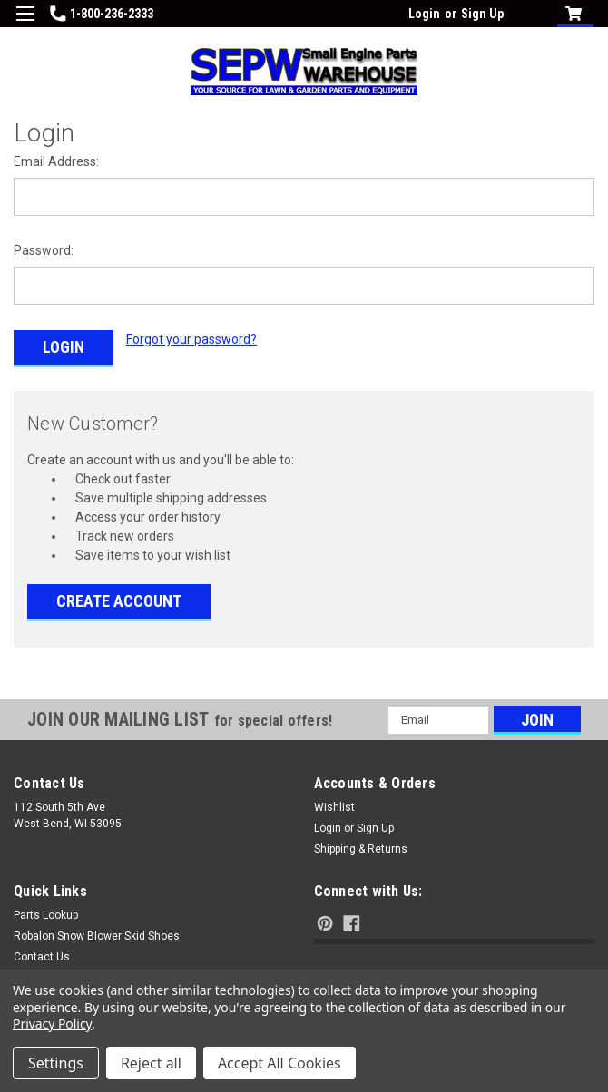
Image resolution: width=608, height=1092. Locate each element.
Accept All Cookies (279, 1063)
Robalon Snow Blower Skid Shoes (97, 931)
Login (424, 13)
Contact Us (42, 952)
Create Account (118, 596)
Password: (44, 250)
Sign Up (482, 13)
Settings (55, 1063)
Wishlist (334, 802)
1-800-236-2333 (101, 13)
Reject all (151, 1063)
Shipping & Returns (360, 844)
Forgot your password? (191, 339)
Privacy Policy (52, 1023)
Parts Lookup (46, 910)
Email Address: (56, 161)
